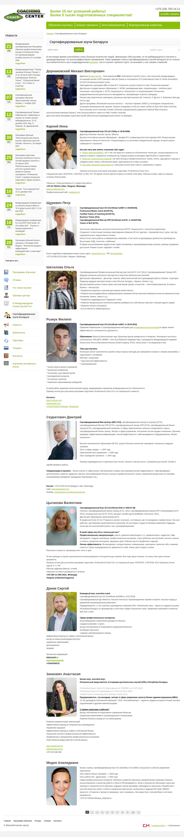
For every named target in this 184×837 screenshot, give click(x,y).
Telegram (64, 406)
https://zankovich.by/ (54, 746)
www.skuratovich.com (60, 489)
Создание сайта (158, 826)
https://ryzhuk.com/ (54, 400)
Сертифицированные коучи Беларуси (24, 315)
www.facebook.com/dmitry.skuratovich (69, 492)
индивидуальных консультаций (146, 327)
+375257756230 (53, 406)
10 (133, 812)
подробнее (20, 63)
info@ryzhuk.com (53, 403)
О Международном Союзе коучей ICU (23, 305)
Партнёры (18, 340)
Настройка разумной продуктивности (97, 165)
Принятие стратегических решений (96, 159)
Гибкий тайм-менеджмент (92, 153)
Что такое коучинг (22, 287)
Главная (49, 34)
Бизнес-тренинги (87, 25)
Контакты (18, 356)
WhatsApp (73, 406)
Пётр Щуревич (116, 253)
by (57, 657)
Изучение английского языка (24, 365)
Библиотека (19, 332)
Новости (17, 325)
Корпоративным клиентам (145, 25)
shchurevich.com (98, 253)
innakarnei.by (74, 192)
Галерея (17, 348)
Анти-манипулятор (113, 25)
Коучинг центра (94, 76)
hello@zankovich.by (54, 749)
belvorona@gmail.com (55, 189)
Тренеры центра (21, 295)
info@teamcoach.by (55, 660)
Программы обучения (24, 272)
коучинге (93, 62)
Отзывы (17, 280)
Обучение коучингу (61, 25)
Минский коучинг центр (26, 17)
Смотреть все (11, 261)
